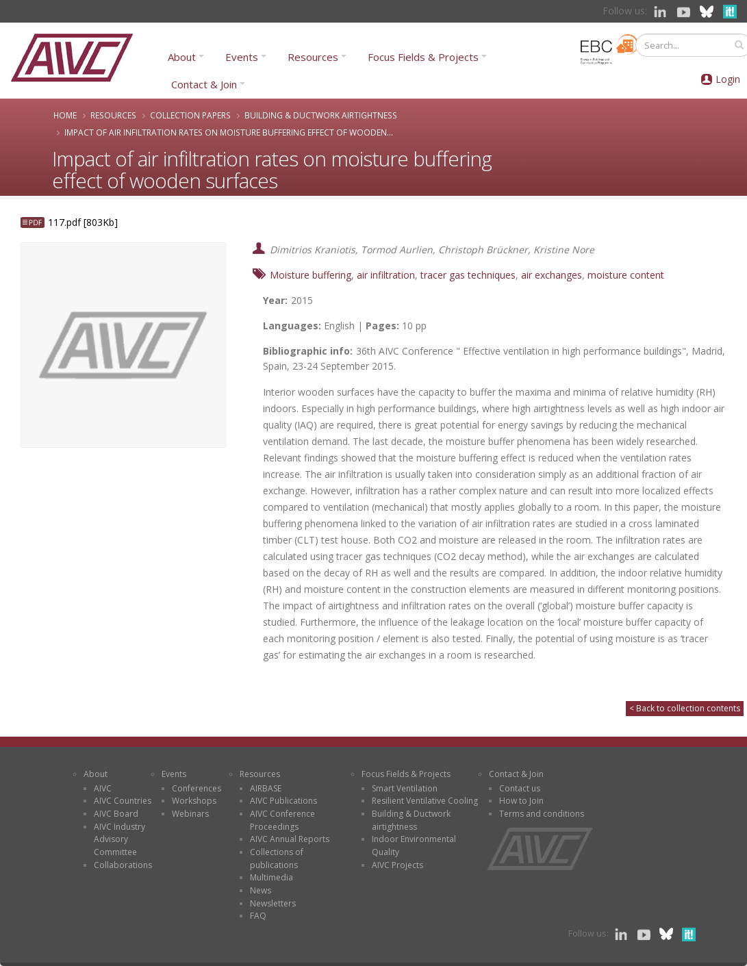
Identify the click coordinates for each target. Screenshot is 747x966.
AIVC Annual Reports (289, 839)
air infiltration (386, 274)
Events (241, 57)
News (260, 890)
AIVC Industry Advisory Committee (119, 839)
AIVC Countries (122, 800)
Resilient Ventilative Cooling (425, 800)
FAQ (258, 915)
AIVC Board (116, 813)
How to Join (521, 800)
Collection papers (190, 115)
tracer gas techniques (468, 274)
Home (65, 115)
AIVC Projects (397, 865)
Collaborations (123, 865)
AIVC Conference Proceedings (282, 820)
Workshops (194, 800)
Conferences (196, 788)
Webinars (190, 813)
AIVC (103, 788)
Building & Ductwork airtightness (320, 115)
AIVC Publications (283, 800)
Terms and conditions (541, 813)
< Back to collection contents (684, 708)
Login (728, 79)
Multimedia (271, 877)
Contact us (519, 788)
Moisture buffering (310, 274)
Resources (313, 57)
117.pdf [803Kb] (83, 222)
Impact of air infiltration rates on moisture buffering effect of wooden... (228, 132)
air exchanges (551, 274)
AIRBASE (265, 788)
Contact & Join (204, 84)
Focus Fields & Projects (423, 57)
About (182, 57)
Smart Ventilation (405, 788)
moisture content (625, 274)
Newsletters (273, 903)
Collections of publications (276, 858)
